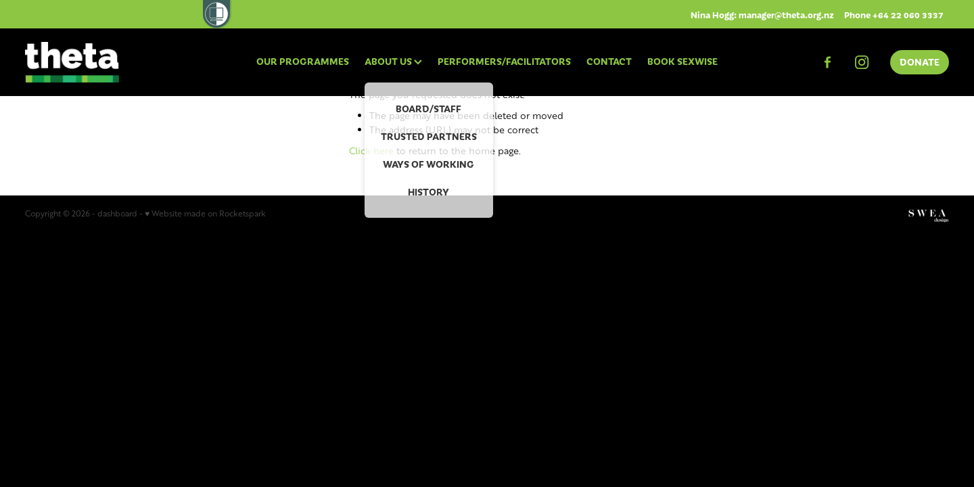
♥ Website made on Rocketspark (205, 213)
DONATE (920, 61)
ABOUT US (393, 61)
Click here (371, 150)
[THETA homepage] (117, 62)
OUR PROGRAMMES (302, 61)
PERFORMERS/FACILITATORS (504, 61)
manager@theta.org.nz (786, 14)
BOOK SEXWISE (682, 61)
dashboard (117, 213)
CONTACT (609, 61)
